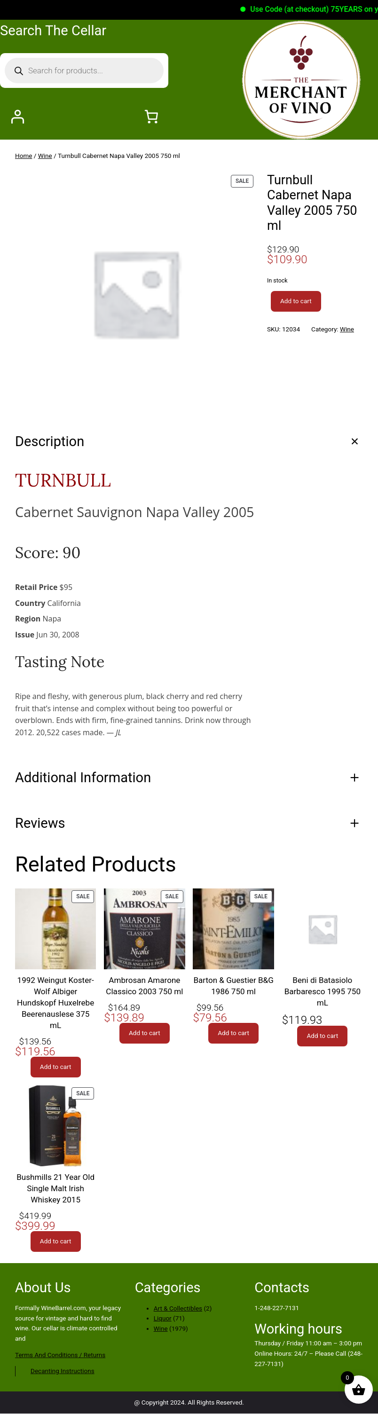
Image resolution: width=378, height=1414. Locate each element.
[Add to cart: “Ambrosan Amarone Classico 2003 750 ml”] (144, 1033)
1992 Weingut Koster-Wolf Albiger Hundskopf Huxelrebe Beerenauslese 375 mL (55, 1002)
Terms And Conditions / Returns (60, 1355)
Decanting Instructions (62, 1371)
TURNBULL (63, 480)
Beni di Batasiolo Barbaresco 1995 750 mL (322, 991)
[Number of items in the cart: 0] (151, 116)
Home (23, 155)
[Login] (17, 116)
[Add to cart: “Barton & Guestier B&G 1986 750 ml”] (233, 1033)
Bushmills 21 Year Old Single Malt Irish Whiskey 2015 (55, 1188)
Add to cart (296, 301)
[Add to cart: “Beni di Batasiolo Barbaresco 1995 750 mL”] (322, 1036)
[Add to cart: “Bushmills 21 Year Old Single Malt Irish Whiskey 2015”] (56, 1241)
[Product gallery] (135, 293)
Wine (45, 155)
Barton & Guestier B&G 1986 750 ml (233, 985)
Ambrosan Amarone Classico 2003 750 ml (144, 985)
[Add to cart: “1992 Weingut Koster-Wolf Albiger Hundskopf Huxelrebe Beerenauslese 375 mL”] (56, 1067)
